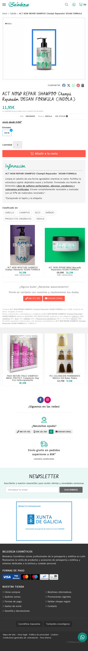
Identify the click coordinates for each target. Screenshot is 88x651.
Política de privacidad (39, 634)
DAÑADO (27, 318)
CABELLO (75, 316)
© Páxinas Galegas (76, 642)
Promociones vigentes (59, 596)
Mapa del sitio (9, 634)
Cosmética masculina (29, 624)
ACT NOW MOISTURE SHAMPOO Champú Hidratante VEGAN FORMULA (22, 268)
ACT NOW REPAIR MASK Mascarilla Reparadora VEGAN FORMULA (65, 268)
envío (15, 111)
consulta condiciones (44, 459)
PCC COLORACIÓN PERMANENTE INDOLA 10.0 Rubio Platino (64, 376)
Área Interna (45, 637)
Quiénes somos (13, 596)
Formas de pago (13, 601)
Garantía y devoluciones (17, 611)
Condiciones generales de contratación (20, 637)
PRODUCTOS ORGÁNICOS (46, 318)
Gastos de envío (13, 606)
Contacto (52, 606)
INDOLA (74, 318)
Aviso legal (22, 634)
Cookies (54, 634)
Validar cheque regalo (59, 601)
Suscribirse (71, 489)
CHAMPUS (6, 318)
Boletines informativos (59, 592)
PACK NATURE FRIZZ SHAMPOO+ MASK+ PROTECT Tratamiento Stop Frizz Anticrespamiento (22, 378)
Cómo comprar (12, 592)
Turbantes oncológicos (58, 624)
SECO (17, 318)
